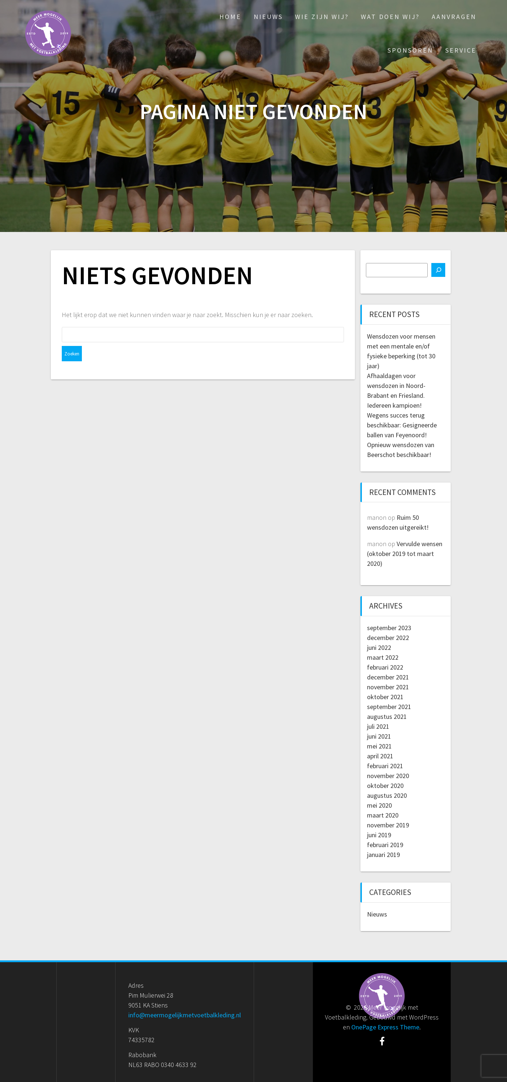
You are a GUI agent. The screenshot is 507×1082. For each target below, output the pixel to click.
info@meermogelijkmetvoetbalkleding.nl (184, 1015)
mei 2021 (379, 746)
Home (230, 16)
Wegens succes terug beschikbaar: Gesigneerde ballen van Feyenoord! (402, 425)
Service (460, 50)
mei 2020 (379, 805)
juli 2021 (378, 726)
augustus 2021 (387, 716)
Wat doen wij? (390, 16)
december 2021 (388, 677)
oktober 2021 (385, 697)
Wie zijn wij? (322, 16)
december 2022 (388, 637)
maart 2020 (382, 815)
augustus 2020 (387, 795)
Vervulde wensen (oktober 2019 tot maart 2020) (404, 554)
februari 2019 (385, 845)
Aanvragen (454, 16)
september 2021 (389, 706)
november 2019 (388, 825)
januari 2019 (383, 854)
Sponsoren (410, 50)
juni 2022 (379, 647)
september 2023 (389, 628)
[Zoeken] (438, 270)
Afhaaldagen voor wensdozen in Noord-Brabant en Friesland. (396, 386)
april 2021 (380, 756)
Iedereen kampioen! (394, 405)
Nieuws (268, 16)
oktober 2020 (385, 785)
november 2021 (388, 687)
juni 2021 (379, 736)
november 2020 (388, 776)
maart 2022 (382, 657)
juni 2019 (379, 835)
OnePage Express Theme (385, 1027)
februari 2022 (385, 667)
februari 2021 (385, 766)
